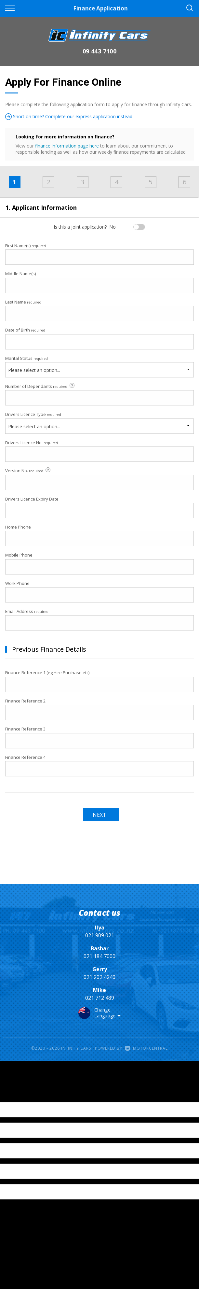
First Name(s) (25, 245)
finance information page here (67, 146)
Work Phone (17, 583)
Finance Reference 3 (25, 729)
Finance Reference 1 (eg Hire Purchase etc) (47, 672)
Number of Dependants (40, 386)
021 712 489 (99, 997)
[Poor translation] (16, 1096)
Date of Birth (25, 330)
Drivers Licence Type (33, 414)
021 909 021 (99, 935)
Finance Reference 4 (25, 757)
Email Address (26, 611)
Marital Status (26, 358)
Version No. (28, 470)
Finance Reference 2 (25, 701)
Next (99, 814)
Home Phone (18, 527)
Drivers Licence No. (31, 443)
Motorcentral (146, 1048)
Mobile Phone (19, 555)
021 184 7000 (99, 956)
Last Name (23, 302)
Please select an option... (34, 370)
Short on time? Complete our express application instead (68, 116)
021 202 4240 (99, 977)
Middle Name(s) (20, 273)
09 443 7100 (99, 51)
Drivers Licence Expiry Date (32, 499)
